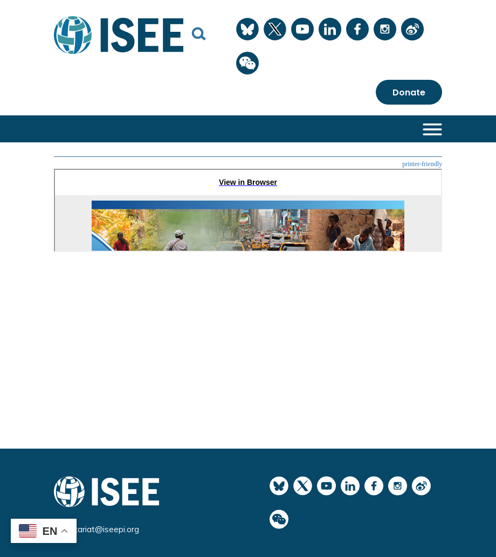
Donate (408, 92)
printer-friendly (422, 164)
